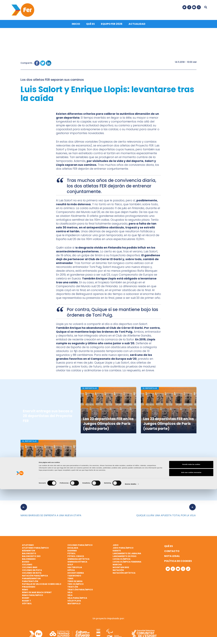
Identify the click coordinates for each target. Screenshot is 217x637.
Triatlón (72, 589)
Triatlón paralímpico (80, 592)
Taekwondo (74, 578)
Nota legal (172, 558)
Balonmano (29, 561)
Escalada (72, 550)
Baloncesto (29, 556)
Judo (116, 547)
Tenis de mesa (74, 584)
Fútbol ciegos (75, 559)
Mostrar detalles (130, 632)
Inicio (76, 26)
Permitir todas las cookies (191, 612)
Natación (118, 572)
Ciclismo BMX (29, 570)
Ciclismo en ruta (31, 575)
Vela (69, 595)
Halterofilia (74, 570)
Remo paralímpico (32, 597)
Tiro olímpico (75, 586)
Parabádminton (31, 581)
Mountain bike (121, 570)
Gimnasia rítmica (77, 564)
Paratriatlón (30, 584)
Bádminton (28, 553)
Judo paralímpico (123, 550)
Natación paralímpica (35, 578)
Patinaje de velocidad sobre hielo (41, 586)
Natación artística (124, 575)
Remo (25, 592)
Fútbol (71, 556)
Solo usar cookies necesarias (191, 620)
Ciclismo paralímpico (80, 547)
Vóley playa (74, 603)
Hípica (71, 572)
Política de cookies (178, 563)
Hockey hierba (75, 575)
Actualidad (137, 26)
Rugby (25, 600)
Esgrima (72, 553)
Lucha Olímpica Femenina (127, 564)
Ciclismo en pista (32, 572)
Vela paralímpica (77, 600)
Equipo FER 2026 (111, 26)
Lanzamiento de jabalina (127, 556)
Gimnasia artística (78, 561)
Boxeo (25, 564)
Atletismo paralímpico (35, 550)
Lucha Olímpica (121, 561)
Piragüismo (28, 589)
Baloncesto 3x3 (31, 559)
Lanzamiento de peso (124, 559)
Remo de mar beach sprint (37, 595)
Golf (70, 567)
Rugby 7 (26, 603)
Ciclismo (27, 567)
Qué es (90, 26)
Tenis (70, 581)
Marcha (117, 567)
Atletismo (28, 547)
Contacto (171, 553)
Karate (117, 553)
